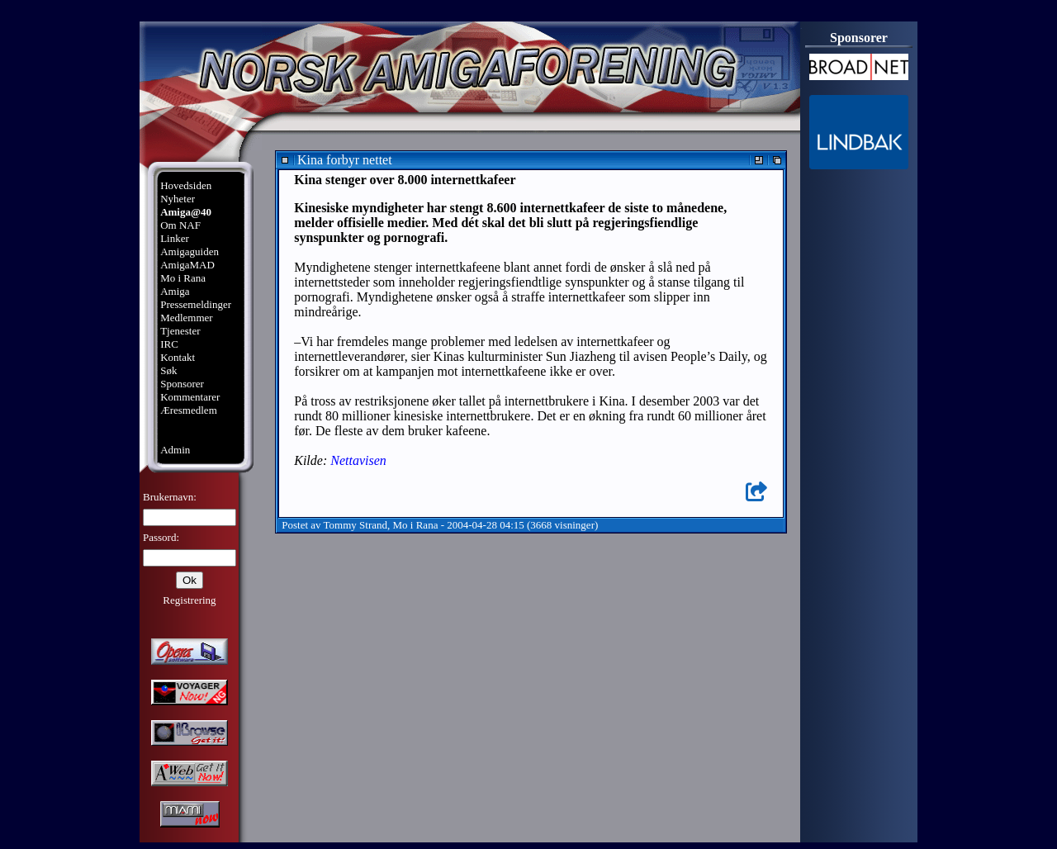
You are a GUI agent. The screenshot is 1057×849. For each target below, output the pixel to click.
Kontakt (177, 357)
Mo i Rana (183, 278)
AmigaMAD (187, 264)
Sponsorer (182, 383)
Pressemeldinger (195, 304)
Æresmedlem (188, 410)
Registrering (189, 600)
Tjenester (180, 331)
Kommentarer (190, 397)
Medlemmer (186, 317)
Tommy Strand (355, 525)
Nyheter (177, 198)
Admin (175, 449)
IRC (169, 344)
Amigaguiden (189, 251)
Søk (168, 370)
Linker (174, 238)
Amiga (174, 291)
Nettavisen (358, 460)
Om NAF (180, 225)
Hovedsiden (185, 185)
